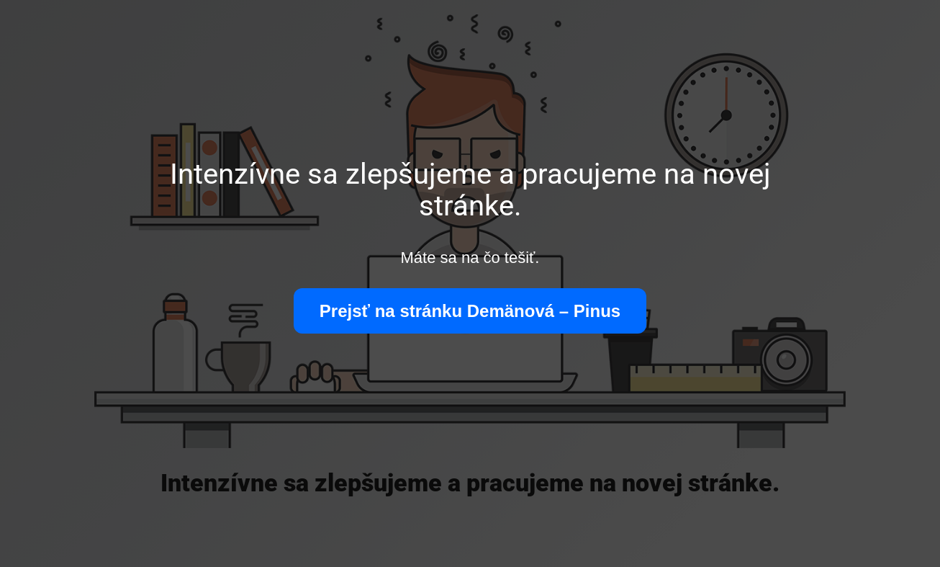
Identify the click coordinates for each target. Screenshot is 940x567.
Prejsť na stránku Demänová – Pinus (470, 311)
